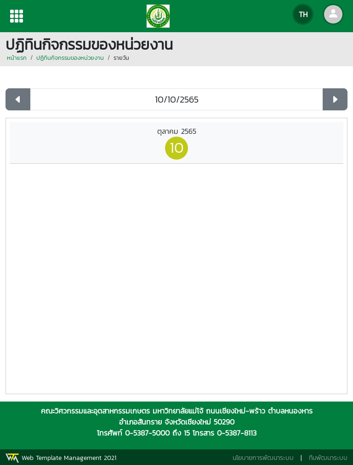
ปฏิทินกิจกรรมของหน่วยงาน (70, 57)
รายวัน (121, 57)
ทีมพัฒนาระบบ (328, 458)
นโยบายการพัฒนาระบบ (263, 458)
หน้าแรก (17, 57)
